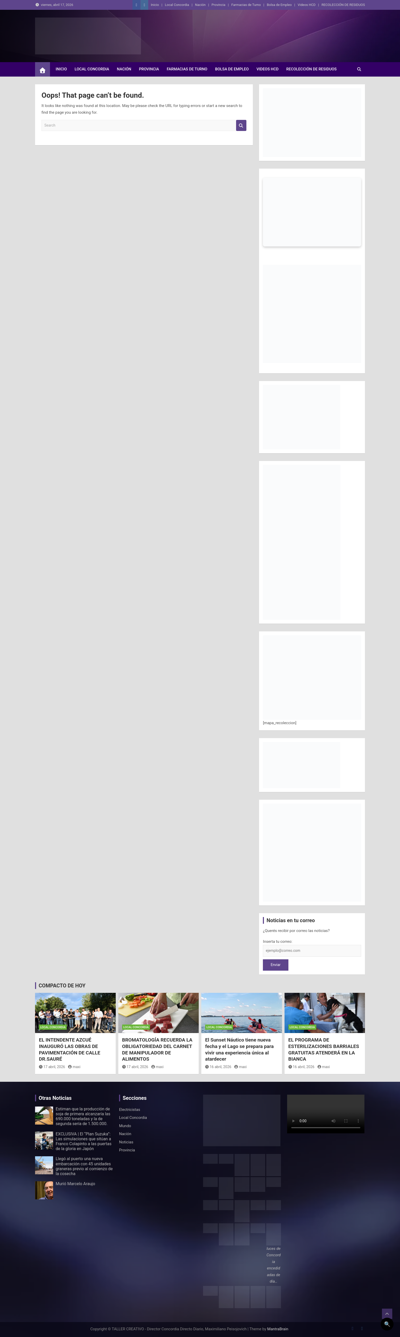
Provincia (218, 5)
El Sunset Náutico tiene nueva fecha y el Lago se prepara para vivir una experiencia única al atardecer (239, 1049)
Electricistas (129, 1109)
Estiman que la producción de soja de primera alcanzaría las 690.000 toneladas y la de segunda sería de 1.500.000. (83, 1116)
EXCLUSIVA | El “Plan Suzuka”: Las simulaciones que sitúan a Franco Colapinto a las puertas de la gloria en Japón (84, 1141)
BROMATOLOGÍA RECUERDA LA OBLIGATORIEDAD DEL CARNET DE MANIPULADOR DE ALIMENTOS (157, 1049)
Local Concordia (177, 5)
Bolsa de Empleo (279, 5)
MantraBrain (277, 1329)
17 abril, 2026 (52, 1067)
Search (241, 125)
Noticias (126, 1142)
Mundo (125, 1126)
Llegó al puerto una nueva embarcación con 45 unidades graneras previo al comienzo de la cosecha (84, 1166)
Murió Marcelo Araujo (75, 1183)
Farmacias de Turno (246, 5)
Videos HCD (306, 5)
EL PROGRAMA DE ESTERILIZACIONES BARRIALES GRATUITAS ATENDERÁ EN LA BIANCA (323, 1049)
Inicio (155, 5)
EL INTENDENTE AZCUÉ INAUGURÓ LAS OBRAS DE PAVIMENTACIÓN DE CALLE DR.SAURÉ (69, 1049)
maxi (74, 1067)
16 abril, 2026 (218, 1067)
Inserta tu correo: (277, 941)
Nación (200, 5)
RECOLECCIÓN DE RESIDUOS (343, 5)
